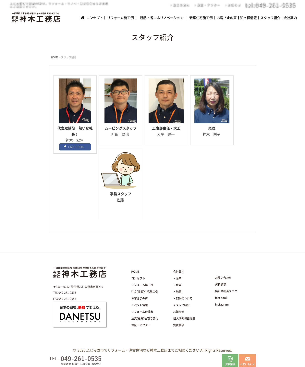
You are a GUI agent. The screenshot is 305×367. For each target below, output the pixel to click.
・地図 (177, 291)
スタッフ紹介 (270, 17)
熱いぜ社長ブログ (226, 291)
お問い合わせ (223, 277)
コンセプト (94, 17)
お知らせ (234, 5)
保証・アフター (208, 5)
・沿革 (177, 278)
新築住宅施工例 (201, 17)
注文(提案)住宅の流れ (144, 318)
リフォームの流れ (142, 311)
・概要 (177, 285)
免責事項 (178, 325)
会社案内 (290, 17)
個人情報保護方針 (184, 318)
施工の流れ (181, 5)
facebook (221, 297)
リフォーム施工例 (120, 17)
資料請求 (220, 284)
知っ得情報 (248, 17)
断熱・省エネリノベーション (161, 17)
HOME (135, 271)
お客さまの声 (227, 17)
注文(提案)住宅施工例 (144, 291)
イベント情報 (139, 305)
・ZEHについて (182, 298)
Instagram (222, 304)
